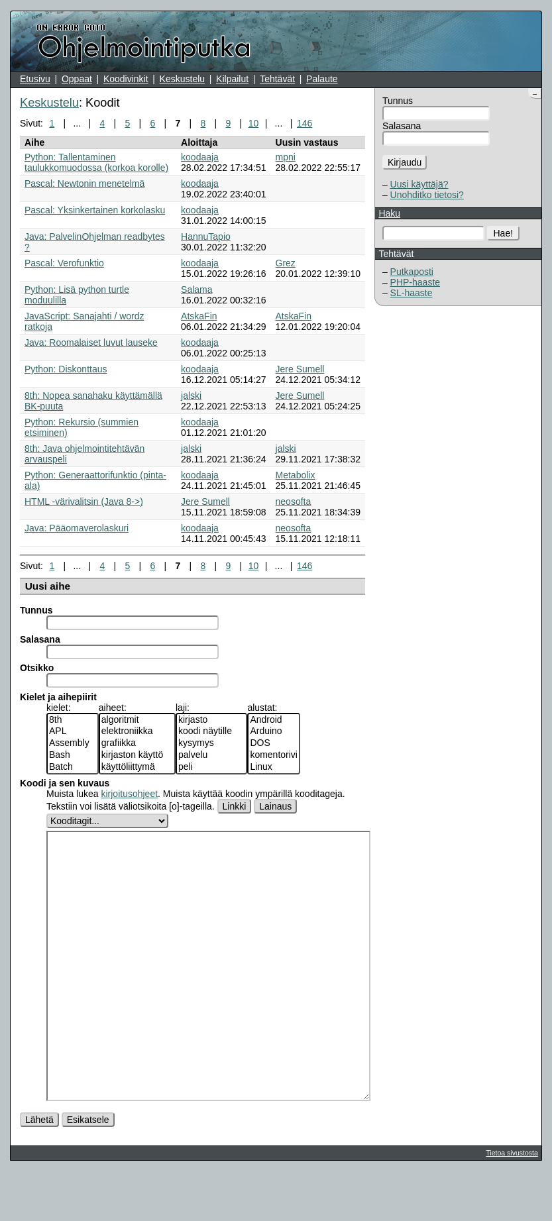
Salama (196, 289)
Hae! (504, 233)
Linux (273, 767)
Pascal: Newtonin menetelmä (84, 183)
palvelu (211, 755)
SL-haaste (411, 293)
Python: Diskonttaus (66, 369)
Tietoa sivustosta (511, 1202)
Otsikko (37, 668)
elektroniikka (137, 731)
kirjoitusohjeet (129, 793)
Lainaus (275, 806)
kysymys (211, 743)
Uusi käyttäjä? (419, 184)
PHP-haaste (415, 282)
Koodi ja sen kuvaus (64, 783)
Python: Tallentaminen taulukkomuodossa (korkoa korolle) (96, 162)
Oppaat (77, 79)
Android (273, 720)
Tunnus (397, 100)
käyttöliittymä (137, 767)
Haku (389, 213)
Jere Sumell (300, 369)
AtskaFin (199, 316)
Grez (286, 263)
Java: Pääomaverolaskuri (77, 528)
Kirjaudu (404, 162)
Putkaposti (411, 271)
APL (72, 731)
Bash (72, 755)
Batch (72, 767)
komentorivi (273, 755)
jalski (191, 395)
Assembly (72, 743)
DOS (273, 743)
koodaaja (200, 157)
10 (253, 123)
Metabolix (295, 475)
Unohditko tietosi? (427, 194)
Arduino (273, 731)
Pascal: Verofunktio (64, 263)
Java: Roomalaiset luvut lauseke (91, 342)
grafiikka (137, 743)
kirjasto (211, 720)
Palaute (321, 79)
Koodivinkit (125, 79)
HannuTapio (206, 236)
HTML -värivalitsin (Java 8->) (84, 501)
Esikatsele (88, 1169)
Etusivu (35, 79)
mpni (286, 157)
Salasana (401, 126)
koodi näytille (211, 731)
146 (304, 123)
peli (211, 767)
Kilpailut (232, 79)
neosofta (293, 501)
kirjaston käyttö (137, 755)
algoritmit (137, 720)
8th (72, 720)
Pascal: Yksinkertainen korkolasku (95, 210)
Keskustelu (182, 79)
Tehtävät (277, 79)
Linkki (235, 806)
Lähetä (39, 1169)
